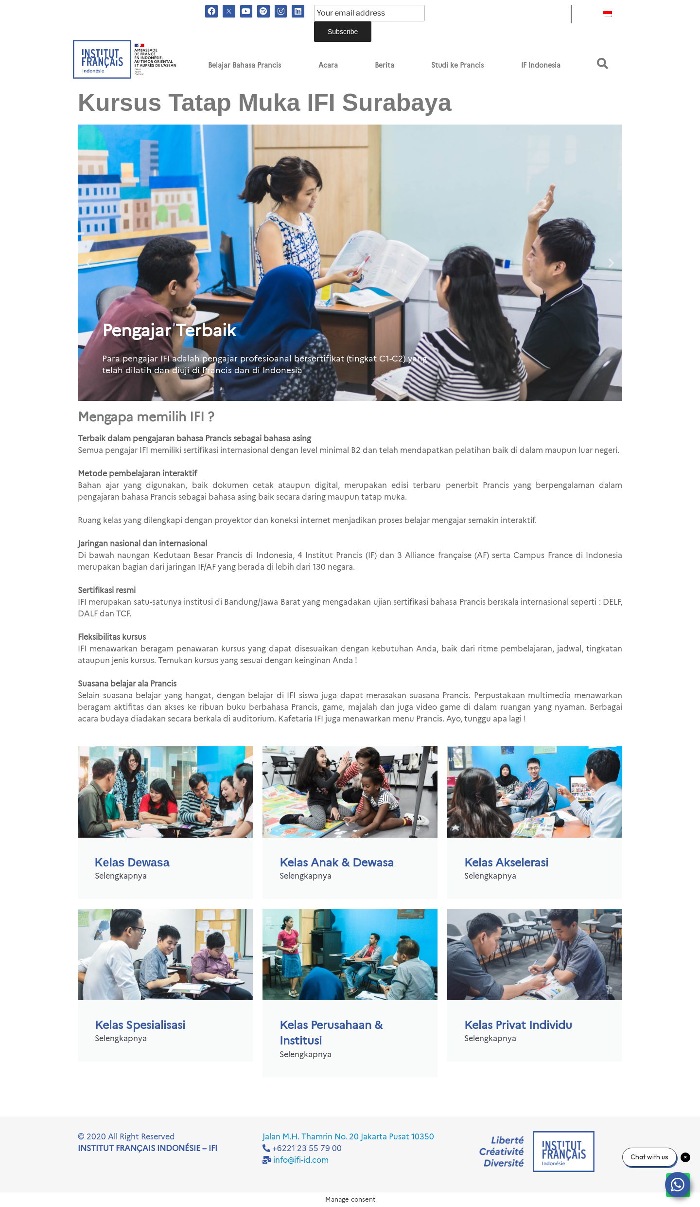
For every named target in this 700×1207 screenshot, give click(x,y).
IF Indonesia (540, 65)
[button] (603, 63)
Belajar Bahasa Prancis (244, 65)
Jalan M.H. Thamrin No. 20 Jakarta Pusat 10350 (348, 1136)
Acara (328, 65)
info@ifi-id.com (301, 1160)
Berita (384, 65)
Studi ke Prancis (457, 65)
